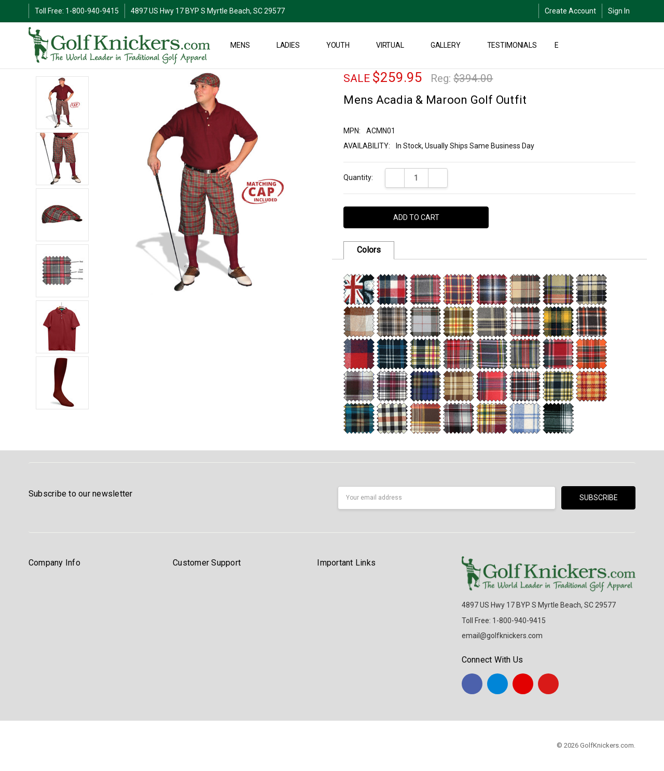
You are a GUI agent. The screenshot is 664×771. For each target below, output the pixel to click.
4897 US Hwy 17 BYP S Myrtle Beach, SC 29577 (208, 11)
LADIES (292, 45)
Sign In (619, 11)
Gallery (450, 45)
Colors (369, 250)
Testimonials (512, 45)
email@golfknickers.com (502, 635)
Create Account (570, 11)
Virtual (394, 45)
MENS (244, 45)
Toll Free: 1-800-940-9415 (77, 11)
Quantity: (358, 177)
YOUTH (342, 45)
